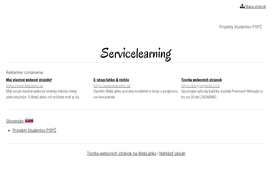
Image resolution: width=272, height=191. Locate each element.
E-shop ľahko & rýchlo (136, 83)
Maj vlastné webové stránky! (48, 83)
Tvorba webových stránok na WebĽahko (121, 153)
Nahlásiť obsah (172, 153)
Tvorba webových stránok (223, 83)
